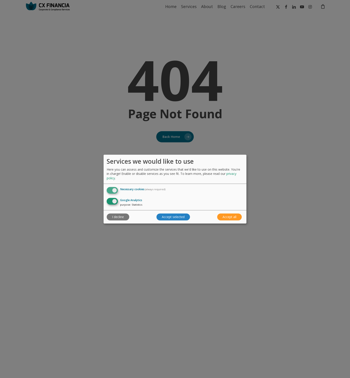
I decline (118, 217)
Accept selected (173, 217)
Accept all (229, 217)
